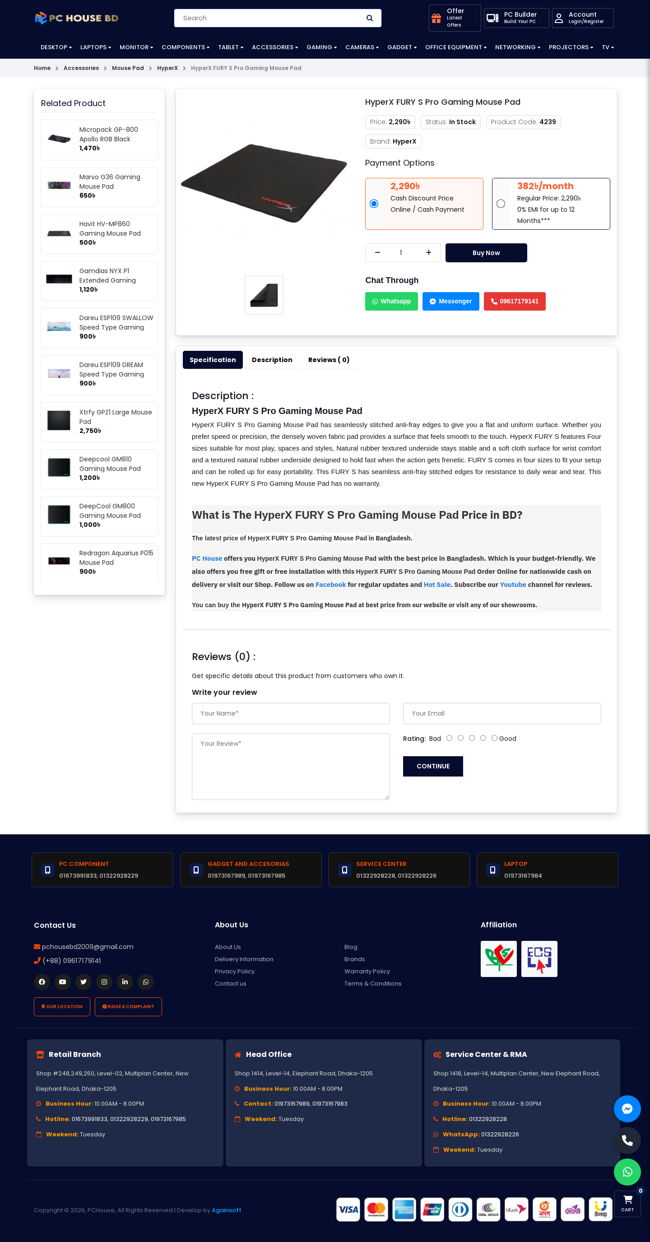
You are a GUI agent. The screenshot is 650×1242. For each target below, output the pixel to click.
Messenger (451, 301)
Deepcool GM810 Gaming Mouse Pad (110, 464)
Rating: (414, 738)
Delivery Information (244, 959)
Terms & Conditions (373, 983)
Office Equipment (453, 47)
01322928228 (488, 1119)
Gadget (399, 47)
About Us (228, 947)
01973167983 (330, 1103)
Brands (354, 959)
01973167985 (168, 1119)
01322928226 (500, 1134)
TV (605, 47)
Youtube (514, 584)
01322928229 (129, 1119)
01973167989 (292, 1103)
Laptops (93, 47)
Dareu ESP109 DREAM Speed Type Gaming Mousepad (111, 374)
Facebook (332, 584)
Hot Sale (437, 584)
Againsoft (226, 1210)
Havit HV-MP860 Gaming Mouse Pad (110, 228)
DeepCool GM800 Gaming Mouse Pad (110, 511)
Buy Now (486, 252)
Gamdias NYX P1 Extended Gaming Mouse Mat (107, 280)
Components (183, 47)
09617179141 (515, 301)
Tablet (228, 47)
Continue (433, 766)
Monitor (134, 47)
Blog (351, 947)
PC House (207, 558)
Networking (515, 47)
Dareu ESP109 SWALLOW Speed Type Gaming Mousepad (116, 327)
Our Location (62, 1006)
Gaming (319, 47)
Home (42, 68)
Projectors (569, 47)
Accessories (272, 47)
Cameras (359, 47)
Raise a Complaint (128, 1006)
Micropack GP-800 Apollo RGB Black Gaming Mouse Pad (110, 139)
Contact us (230, 983)
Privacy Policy (235, 971)
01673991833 (89, 1119)
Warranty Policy (367, 971)
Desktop (54, 47)
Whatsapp (391, 301)
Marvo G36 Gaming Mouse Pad (109, 181)
